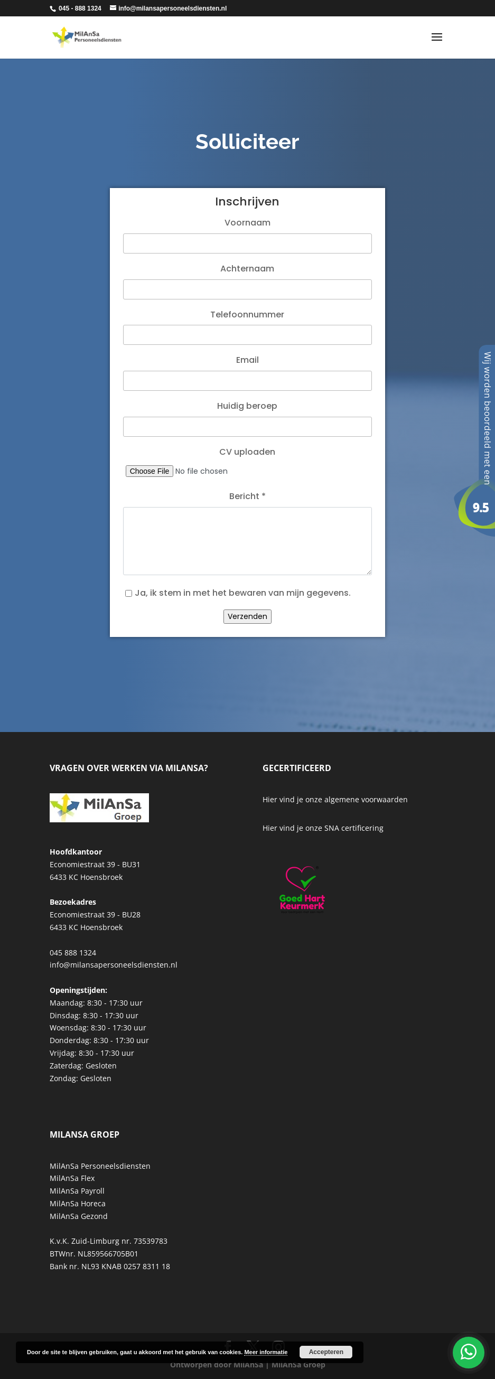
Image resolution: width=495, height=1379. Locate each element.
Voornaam (247, 223)
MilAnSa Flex (72, 1178)
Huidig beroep (247, 406)
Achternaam (247, 268)
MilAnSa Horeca (78, 1203)
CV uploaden (247, 452)
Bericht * (247, 496)
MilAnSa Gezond (79, 1216)
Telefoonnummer (247, 314)
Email (247, 360)
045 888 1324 (73, 953)
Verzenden (247, 616)
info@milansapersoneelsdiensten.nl (114, 965)
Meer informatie (265, 1352)
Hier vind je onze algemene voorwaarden (335, 799)
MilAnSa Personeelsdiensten (100, 1166)
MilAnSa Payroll (77, 1191)
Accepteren (326, 1352)
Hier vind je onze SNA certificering (323, 828)
